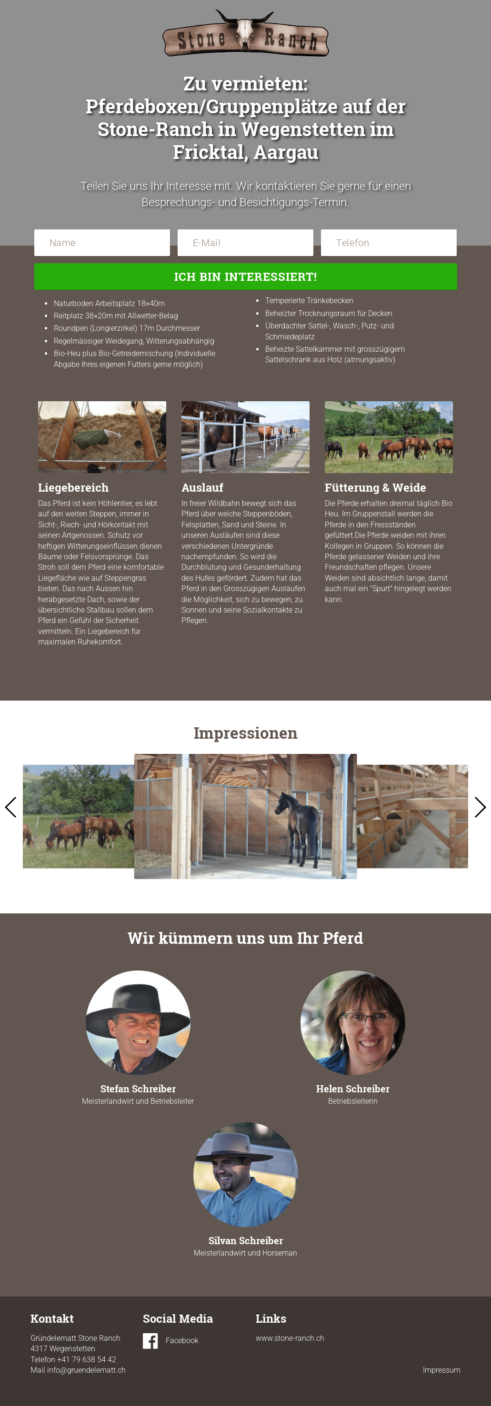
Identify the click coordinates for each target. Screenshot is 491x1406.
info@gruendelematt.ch (86, 1370)
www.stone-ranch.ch (290, 1338)
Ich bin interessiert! (245, 276)
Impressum (442, 1370)
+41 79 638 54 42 (86, 1359)
